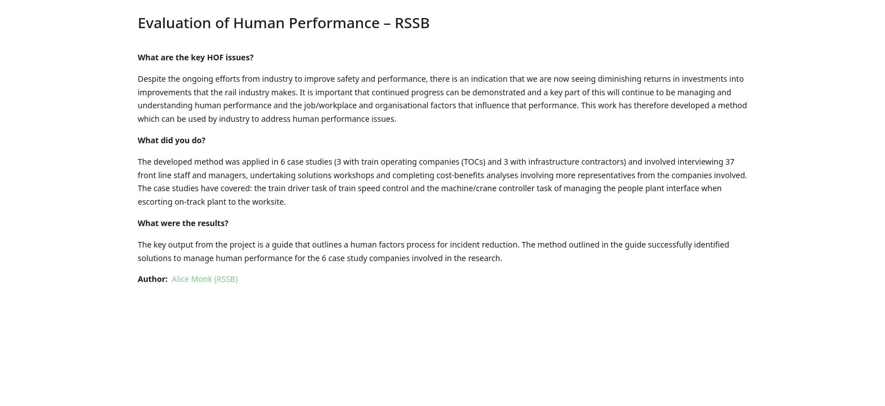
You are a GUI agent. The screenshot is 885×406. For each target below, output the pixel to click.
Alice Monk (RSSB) (205, 278)
